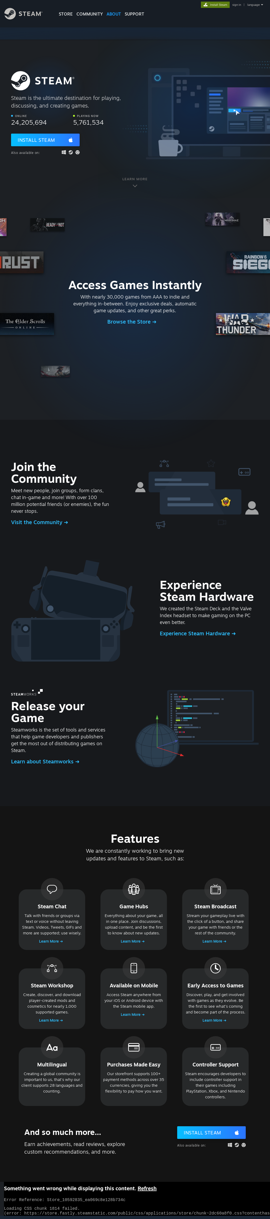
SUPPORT (134, 14)
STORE (66, 14)
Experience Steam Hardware (196, 633)
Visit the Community (37, 522)
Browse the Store (129, 321)
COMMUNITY (89, 14)
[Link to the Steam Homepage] (27, 18)
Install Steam (36, 140)
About (114, 14)
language (253, 5)
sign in (236, 5)
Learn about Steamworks (43, 761)
